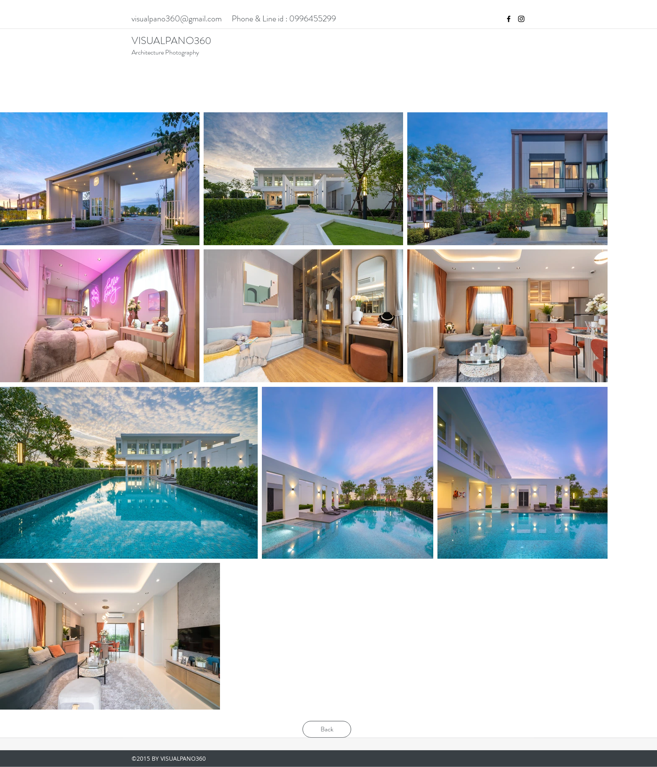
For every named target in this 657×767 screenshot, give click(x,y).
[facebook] (508, 19)
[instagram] (521, 19)
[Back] (327, 729)
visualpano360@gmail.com (177, 19)
